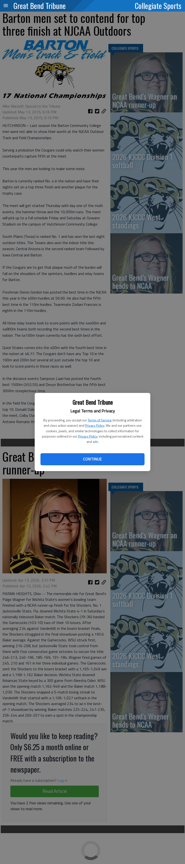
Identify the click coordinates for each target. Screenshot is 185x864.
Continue (92, 459)
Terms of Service (100, 420)
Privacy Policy (94, 425)
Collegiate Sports (158, 5)
